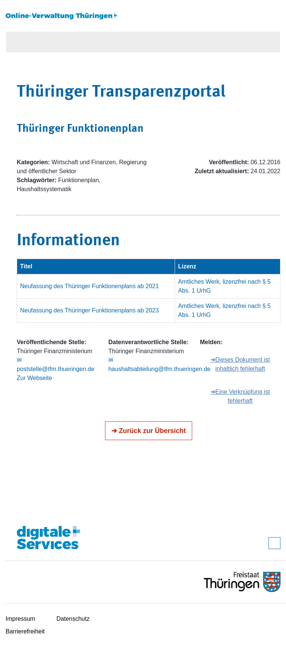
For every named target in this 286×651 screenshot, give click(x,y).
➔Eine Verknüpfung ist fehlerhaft (240, 396)
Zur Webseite (34, 378)
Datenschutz (73, 619)
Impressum (20, 619)
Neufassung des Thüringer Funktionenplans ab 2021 (89, 286)
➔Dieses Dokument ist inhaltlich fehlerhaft (240, 364)
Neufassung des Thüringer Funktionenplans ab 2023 (89, 310)
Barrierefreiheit (25, 631)
